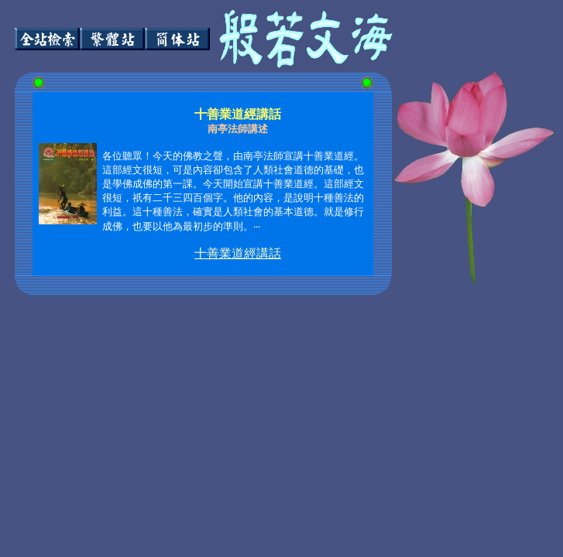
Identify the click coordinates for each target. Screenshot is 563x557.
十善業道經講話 (237, 253)
